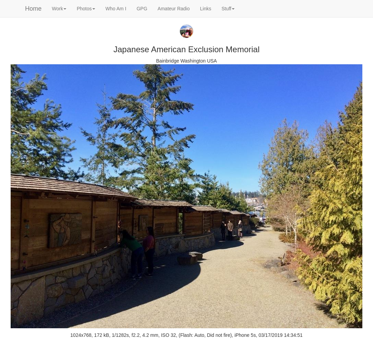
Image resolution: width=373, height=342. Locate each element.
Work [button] (59, 8)
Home (33, 8)
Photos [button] (86, 8)
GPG (142, 8)
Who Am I (115, 8)
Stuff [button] (228, 8)
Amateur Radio (174, 8)
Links (205, 8)
